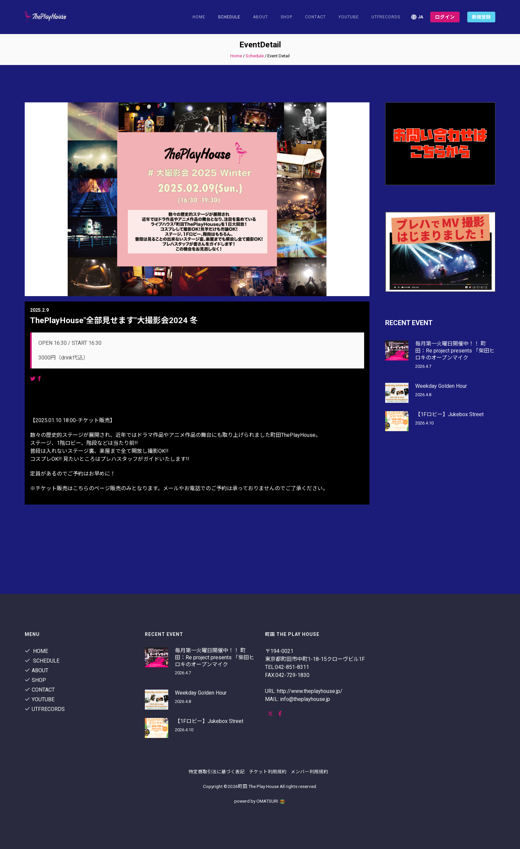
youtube (348, 17)
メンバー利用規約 (309, 771)
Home (199, 17)
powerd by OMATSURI (260, 801)
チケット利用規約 (267, 771)
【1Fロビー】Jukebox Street (449, 414)
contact (315, 17)
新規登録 (481, 17)
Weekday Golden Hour (441, 386)
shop (286, 17)
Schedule (255, 55)
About (260, 17)
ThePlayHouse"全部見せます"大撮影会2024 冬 (114, 320)
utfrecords (385, 17)
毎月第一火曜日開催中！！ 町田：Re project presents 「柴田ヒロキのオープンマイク (455, 350)
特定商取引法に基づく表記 (217, 771)
